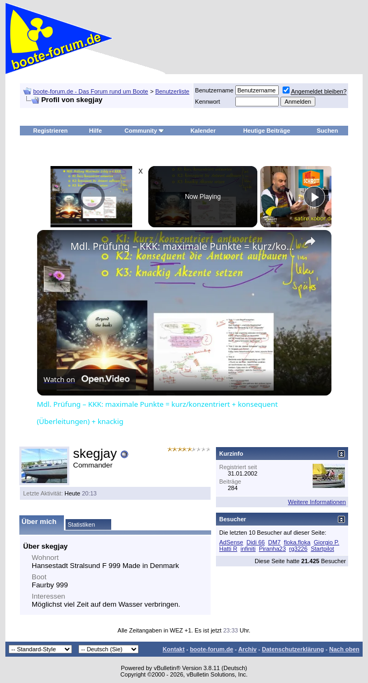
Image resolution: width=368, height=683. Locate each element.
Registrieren (50, 130)
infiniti (248, 548)
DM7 (274, 542)
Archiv (247, 649)
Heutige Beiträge (266, 130)
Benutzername (214, 90)
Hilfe (95, 130)
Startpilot (322, 548)
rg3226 (298, 548)
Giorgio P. (327, 542)
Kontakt (174, 649)
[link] (54, 247)
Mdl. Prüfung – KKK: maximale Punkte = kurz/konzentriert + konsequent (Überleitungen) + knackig (182, 246)
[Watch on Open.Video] (86, 379)
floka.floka (297, 542)
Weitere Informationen (317, 502)
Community (145, 130)
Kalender (202, 130)
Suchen (327, 130)
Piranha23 (272, 548)
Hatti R (228, 548)
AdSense (231, 542)
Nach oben (344, 649)
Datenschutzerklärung (293, 649)
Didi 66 (256, 542)
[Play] (314, 196)
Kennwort (207, 101)
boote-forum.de (211, 649)
